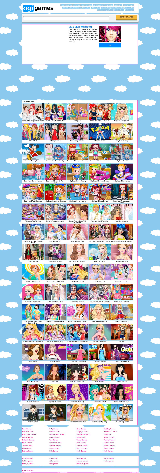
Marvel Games (109, 448)
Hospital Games (27, 432)
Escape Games (105, 7)
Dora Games (81, 437)
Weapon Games (55, 445)
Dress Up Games (129, 7)
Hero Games (26, 448)
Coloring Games (108, 5)
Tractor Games (82, 440)
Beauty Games (109, 437)
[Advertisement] (42, 42)
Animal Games (27, 437)
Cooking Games (98, 5)
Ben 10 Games (82, 448)
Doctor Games (54, 432)
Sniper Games (27, 445)
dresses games (27, 458)
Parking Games (109, 440)
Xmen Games (54, 448)
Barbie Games (54, 437)
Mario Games (27, 443)
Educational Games (117, 7)
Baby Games (53, 429)
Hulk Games (53, 451)
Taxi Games (53, 440)
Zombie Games (82, 445)
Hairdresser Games (29, 434)
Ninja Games (81, 443)
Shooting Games (119, 10)
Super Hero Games (86, 5)
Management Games (56, 434)
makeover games (83, 464)
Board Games (118, 5)
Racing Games (129, 10)
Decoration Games (66, 5)
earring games (109, 461)
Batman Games (27, 451)
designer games (82, 461)
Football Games (109, 445)
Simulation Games (83, 434)
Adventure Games (128, 5)
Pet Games (107, 434)
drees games (81, 458)
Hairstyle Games (28, 440)
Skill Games (76, 5)
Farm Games (26, 429)
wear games (53, 458)
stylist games (53, 461)
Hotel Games (81, 429)
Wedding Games (109, 429)
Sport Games (109, 10)
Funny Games (86, 7)
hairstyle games (27, 464)
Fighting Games (95, 7)
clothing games (109, 458)
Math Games (108, 451)
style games (53, 464)
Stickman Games (55, 443)
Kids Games (77, 7)
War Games (100, 10)
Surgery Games (82, 432)
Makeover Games (67, 7)
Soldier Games (109, 443)
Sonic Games (81, 451)
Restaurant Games (110, 432)
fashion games (27, 461)
